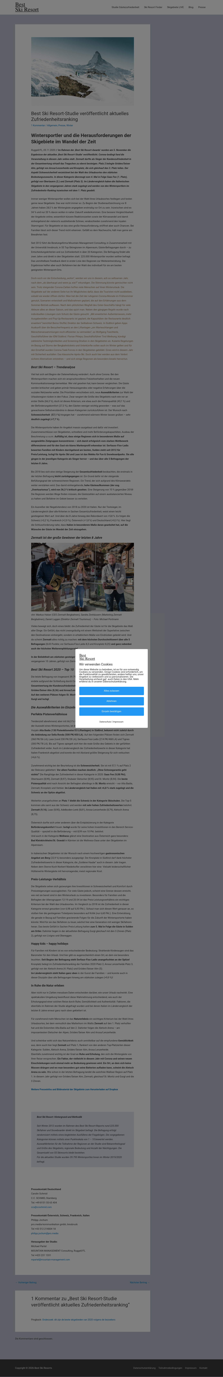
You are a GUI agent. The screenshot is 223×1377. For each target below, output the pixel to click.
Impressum (118, 722)
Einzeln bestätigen (111, 711)
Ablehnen (111, 701)
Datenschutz (105, 722)
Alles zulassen (111, 690)
